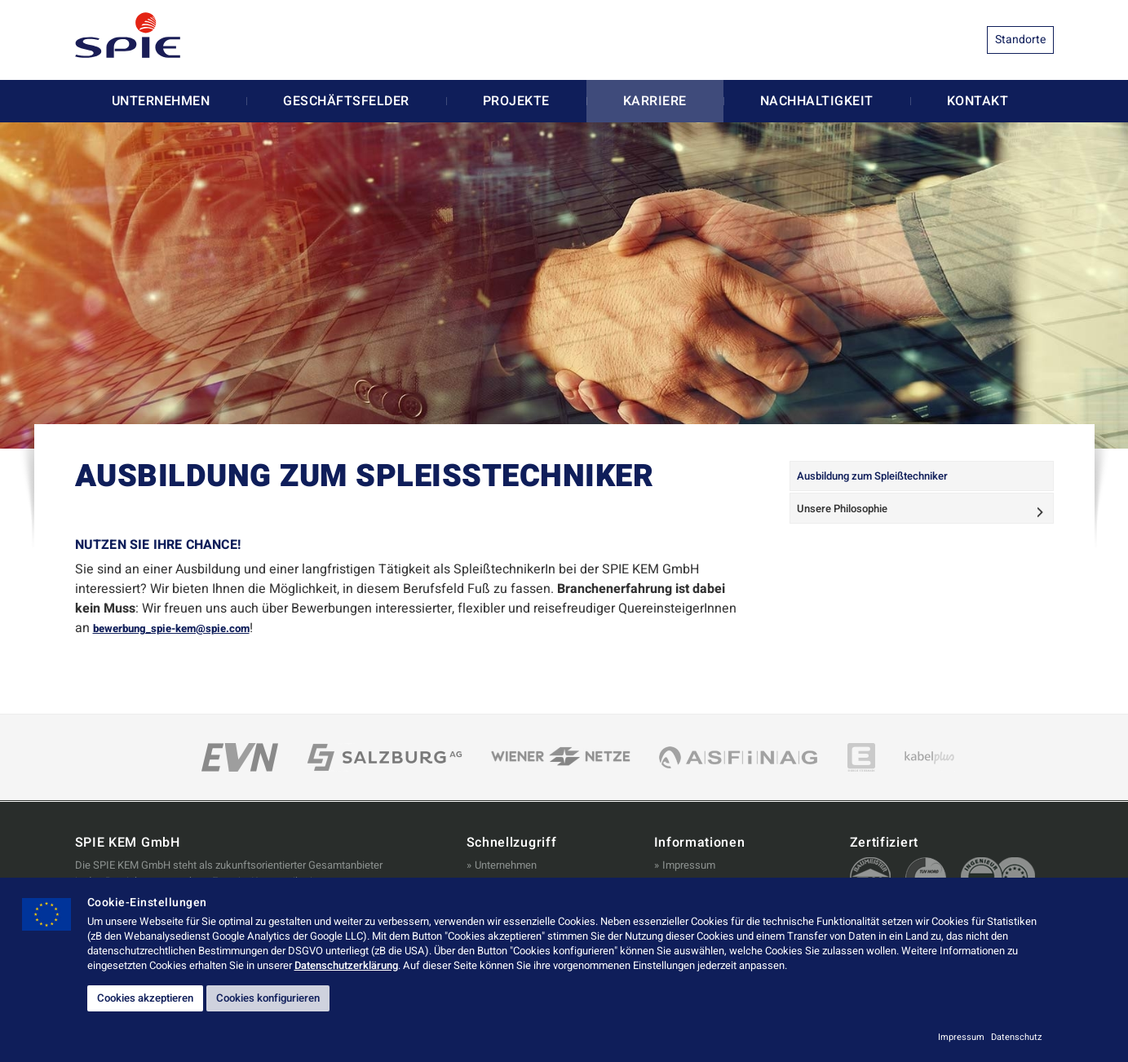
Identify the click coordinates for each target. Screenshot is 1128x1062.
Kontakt (978, 101)
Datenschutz (1016, 1037)
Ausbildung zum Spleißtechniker (884, 480)
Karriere (655, 101)
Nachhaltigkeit (817, 101)
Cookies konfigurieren (303, 997)
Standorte (1020, 39)
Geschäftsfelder (346, 101)
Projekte (516, 101)
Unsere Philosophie (850, 520)
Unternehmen (161, 101)
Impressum (688, 865)
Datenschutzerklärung (346, 962)
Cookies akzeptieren (156, 997)
